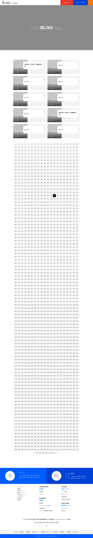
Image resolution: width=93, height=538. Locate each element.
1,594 (61, 398)
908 (41, 288)
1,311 (51, 353)
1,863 (25, 443)
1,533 (58, 388)
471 (51, 218)
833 (57, 275)
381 (19, 205)
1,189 (45, 333)
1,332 (54, 356)
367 (38, 202)
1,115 (64, 321)
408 (41, 208)
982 (22, 301)
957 (70, 295)
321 (19, 195)
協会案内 (19, 488)
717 (70, 256)
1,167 (38, 330)
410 (48, 208)
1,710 (48, 417)
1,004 (28, 304)
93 (57, 157)
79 (77, 153)
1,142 (22, 327)
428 (41, 211)
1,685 (32, 414)
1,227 (38, 340)
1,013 (58, 304)
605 (32, 240)
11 (51, 144)
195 (64, 173)
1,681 (19, 414)
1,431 (51, 372)
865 (32, 282)
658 (74, 247)
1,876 (67, 443)
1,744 (28, 423)
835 (64, 275)
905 (32, 288)
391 (51, 205)
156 (67, 166)
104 (28, 160)
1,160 (16, 330)
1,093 (58, 317)
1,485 (32, 382)
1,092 (54, 317)
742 (22, 263)
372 (54, 202)
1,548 (41, 391)
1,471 (51, 378)
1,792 (54, 430)
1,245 (32, 343)
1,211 (51, 337)
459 (77, 214)
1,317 (70, 353)
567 (38, 234)
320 (15, 195)
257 (70, 182)
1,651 (51, 407)
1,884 (28, 446)
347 (38, 198)
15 (64, 144)
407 (38, 208)
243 (25, 182)
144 (28, 166)
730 (48, 259)
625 (32, 243)
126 (35, 163)
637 (70, 243)
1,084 (28, 317)
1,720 (16, 420)
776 (67, 266)
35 (64, 147)
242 (22, 182)
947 (38, 295)
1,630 (48, 404)
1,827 (38, 436)
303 (25, 192)
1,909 (45, 449)
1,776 (67, 427)
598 (74, 237)
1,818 (74, 433)
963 (25, 298)
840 (15, 279)
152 (54, 166)
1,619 (77, 401)
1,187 (38, 333)
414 (61, 208)
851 (51, 279)
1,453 (58, 375)
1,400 (16, 369)
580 (15, 237)
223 (25, 179)
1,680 (16, 414)
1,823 (25, 436)
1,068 (41, 314)
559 (77, 230)
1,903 (25, 449)
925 (32, 292)
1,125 (32, 324)
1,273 (58, 346)
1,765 (32, 427)
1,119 (77, 321)
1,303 (25, 353)
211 (51, 176)
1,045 (32, 311)
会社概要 (41, 491)
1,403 (25, 369)
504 (28, 224)
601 (19, 240)
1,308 (41, 353)
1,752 (54, 423)
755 (64, 263)
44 (28, 150)
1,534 (61, 388)
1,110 (48, 321)
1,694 (61, 414)
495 (64, 221)
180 (15, 173)
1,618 (74, 401)
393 (57, 205)
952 (54, 295)
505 (32, 224)
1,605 (32, 401)
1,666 (35, 411)
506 (35, 224)
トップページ (20, 486)
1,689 (45, 414)
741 (19, 263)
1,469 (45, 378)
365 (32, 202)
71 (51, 153)
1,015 (64, 304)
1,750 (48, 423)
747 (38, 263)
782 (22, 269)
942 (22, 295)
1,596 (67, 398)
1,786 (35, 430)
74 (60, 153)
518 (74, 224)
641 (19, 247)
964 (28, 298)
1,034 (61, 308)
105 (32, 160)
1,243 (25, 343)
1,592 (54, 398)
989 (44, 301)
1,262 (22, 346)
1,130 (48, 324)
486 (35, 221)
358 (74, 198)
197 (70, 173)
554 (61, 230)
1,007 (38, 304)
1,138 (74, 324)
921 (19, 292)
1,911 (51, 449)
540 (15, 230)
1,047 (38, 311)
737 (70, 259)
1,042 (22, 311)
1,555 (64, 391)
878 (74, 282)
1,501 (19, 385)
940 (15, 295)
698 (74, 253)
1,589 (45, 398)
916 (67, 288)
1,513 (58, 385)
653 (57, 247)
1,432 (54, 372)
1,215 (64, 337)
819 (77, 272)
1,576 (67, 394)
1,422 (22, 372)
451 (51, 214)
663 (25, 250)
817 (70, 272)
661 (19, 250)
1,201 (19, 337)
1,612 (54, 401)
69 (44, 153)
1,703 (25, 417)
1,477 (70, 378)
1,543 (25, 391)
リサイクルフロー (65, 508)
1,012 (54, 304)
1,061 (19, 314)
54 (60, 150)
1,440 (16, 375)
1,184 (28, 333)
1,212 (54, 337)
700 (15, 256)
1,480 (16, 382)
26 (35, 147)
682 (22, 253)
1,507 (38, 385)
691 (51, 253)
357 (70, 198)
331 (51, 195)
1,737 (70, 420)
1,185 (32, 333)
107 (38, 160)
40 (15, 150)
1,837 (70, 436)
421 (19, 211)
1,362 (22, 362)
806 (35, 272)
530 (48, 227)
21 (18, 147)
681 (19, 253)
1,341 (19, 359)
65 (31, 153)
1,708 (41, 417)
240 (15, 182)
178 (74, 169)
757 (70, 263)
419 (77, 208)
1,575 (64, 394)
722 (22, 259)
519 (77, 224)
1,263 (25, 346)
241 (19, 182)
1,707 (38, 417)
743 (25, 263)
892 (54, 285)
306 (35, 192)
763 (25, 266)
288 (41, 189)
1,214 (61, 337)
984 (28, 301)
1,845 (32, 439)
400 (15, 208)
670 (48, 250)
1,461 (19, 378)
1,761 (19, 427)
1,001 (19, 304)
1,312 (54, 353)
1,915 (64, 449)
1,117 (70, 321)
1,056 (67, 311)
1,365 (32, 362)
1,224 (28, 340)
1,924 (49, 452)
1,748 (41, 423)
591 (51, 237)
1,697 (70, 414)
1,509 (45, 385)
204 (28, 176)
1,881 (19, 446)
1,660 (16, 411)
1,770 (48, 427)
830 (48, 275)
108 (41, 160)
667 (38, 250)
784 (28, 269)
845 (32, 279)
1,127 (38, 324)
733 (57, 259)
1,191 (51, 333)
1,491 (51, 382)
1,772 (54, 427)
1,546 (35, 391)
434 (61, 211)
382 (22, 205)
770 (48, 266)
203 (25, 176)
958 (74, 295)
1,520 (16, 388)
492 (54, 221)
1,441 (19, 375)
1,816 (67, 433)
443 (25, 214)
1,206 (35, 337)
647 (38, 247)
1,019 (77, 304)
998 (74, 301)
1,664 (28, 411)
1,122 (22, 324)
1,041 (19, 311)
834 (61, 275)
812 (54, 272)
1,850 (48, 439)
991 (51, 301)
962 (22, 298)
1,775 (64, 427)
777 (70, 266)
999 (77, 301)
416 (67, 208)
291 (51, 189)
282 (22, 189)
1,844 (28, 439)
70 (48, 153)
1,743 (25, 423)
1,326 (35, 356)
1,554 (61, 391)
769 (44, 266)
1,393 (58, 366)
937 (70, 292)
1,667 (38, 411)
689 (44, 253)
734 (61, 259)
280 (15, 189)
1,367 (38, 362)
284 (28, 189)
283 (25, 189)
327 (38, 195)
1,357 (70, 359)
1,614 (61, 401)
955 (64, 295)
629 (44, 243)
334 (61, 195)
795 (64, 269)
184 (28, 173)
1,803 (25, 433)
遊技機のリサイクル (21, 494)
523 (25, 227)
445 (32, 214)
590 (48, 237)
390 (48, 205)
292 (54, 189)
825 (32, 275)
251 (51, 182)
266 (35, 185)
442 (22, 214)
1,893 (58, 446)
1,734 (61, 420)
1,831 (51, 436)
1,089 (45, 317)
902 (22, 288)
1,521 (19, 388)
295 (64, 189)
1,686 (35, 414)
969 (44, 298)
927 (38, 292)
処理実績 (63, 510)
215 (64, 176)
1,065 (32, 314)
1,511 (51, 385)
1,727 (38, 420)
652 (54, 247)
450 (48, 214)
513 (57, 224)
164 (28, 169)
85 (31, 157)
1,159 (77, 327)
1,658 (74, 407)
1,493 (58, 382)
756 (67, 263)
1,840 (16, 439)
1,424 (28, 372)
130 (48, 163)
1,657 (70, 407)
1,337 (70, 356)
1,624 (28, 404)
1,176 (67, 330)
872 (54, 282)
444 (28, 214)
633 (57, 243)
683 (25, 253)
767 (38, 266)
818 (74, 272)
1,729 (45, 420)
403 (25, 208)
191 (51, 173)
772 (54, 266)
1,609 (45, 401)
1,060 (16, 314)
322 (22, 195)
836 (67, 275)
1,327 (38, 356)
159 (77, 166)
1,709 (45, 417)
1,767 (38, 427)
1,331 (51, 356)
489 (44, 221)
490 (48, 221)
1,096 (67, 317)
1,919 (77, 449)
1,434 (61, 372)
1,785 (32, 430)
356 (67, 198)
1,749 (45, 423)
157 (70, 166)
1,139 (77, 324)
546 (35, 230)
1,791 (51, 430)
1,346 (35, 359)
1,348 (41, 359)
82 (22, 157)
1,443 (25, 375)
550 (48, 230)
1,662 (22, 411)
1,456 (67, 375)
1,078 (74, 314)
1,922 (43, 452)
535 (64, 227)
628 (41, 243)
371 (51, 202)
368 (41, 202)
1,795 (64, 430)
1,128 (41, 324)
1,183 (25, 333)
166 (35, 169)
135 (64, 163)
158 (74, 166)
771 (51, 266)
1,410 (48, 369)
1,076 (67, 314)
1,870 (48, 443)
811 (51, 272)
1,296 (67, 349)
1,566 (35, 394)
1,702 (22, 417)
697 (70, 253)
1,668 (41, 411)
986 (35, 301)
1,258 (74, 343)
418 (74, 208)
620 (15, 243)
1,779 (77, 427)
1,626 (35, 404)
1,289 (45, 349)
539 (77, 227)
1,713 (58, 417)
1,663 (25, 411)
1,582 (22, 398)
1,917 (70, 449)
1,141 (19, 327)
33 (57, 147)
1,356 (67, 359)
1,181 (19, 333)
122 (22, 163)
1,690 (48, 414)
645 (32, 247)
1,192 (54, 333)
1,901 (19, 449)
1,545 (32, 391)
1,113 (58, 321)
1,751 (51, 423)
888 (41, 285)
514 (61, 224)
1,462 (22, 378)
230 (48, 179)
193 (57, 173)
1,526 (35, 388)
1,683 (25, 414)
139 (77, 163)
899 (77, 285)
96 (67, 157)
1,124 (28, 324)
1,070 (48, 314)
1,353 (58, 359)
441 (19, 214)
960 (15, 298)
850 (48, 279)
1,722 (22, 420)
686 (35, 253)
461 (19, 218)
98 (73, 157)
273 (57, 185)
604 (28, 240)
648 (41, 247)
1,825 (32, 436)
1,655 (64, 407)
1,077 (70, 314)
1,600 (16, 401)
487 (38, 221)
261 (19, 185)
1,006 (35, 304)
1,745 (32, 423)
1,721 (19, 420)
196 (67, 173)
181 (19, 173)
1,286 (35, 349)
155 (64, 166)
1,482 (22, 382)
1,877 (70, 443)
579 (77, 234)
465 (32, 218)
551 (51, 230)
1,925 (53, 452)
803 (25, 272)
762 (22, 266)
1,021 (19, 308)
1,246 (35, 343)
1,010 (48, 304)
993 (57, 301)
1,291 (51, 349)
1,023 (25, 308)
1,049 (45, 311)
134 (61, 163)
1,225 (32, 340)
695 (64, 253)
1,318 (74, 353)
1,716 (67, 417)
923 (25, 292)
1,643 (25, 407)
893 (57, 285)
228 (41, 179)
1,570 (48, 394)
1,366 (35, 362)
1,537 (70, 388)
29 (44, 147)
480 (15, 221)
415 (64, 208)
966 (35, 298)
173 (57, 169)
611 (51, 240)
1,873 (58, 443)
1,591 (51, 398)
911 (51, 288)
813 (57, 272)
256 (67, 182)
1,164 (28, 330)
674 (61, 250)
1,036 (67, 308)
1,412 (54, 369)
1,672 (54, 411)
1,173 (58, 330)
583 (25, 237)
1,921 (40, 452)
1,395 (64, 366)
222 (22, 179)
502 (22, 224)
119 (77, 160)
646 (35, 247)
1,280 (16, 349)
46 (35, 150)
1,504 (28, 385)
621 (19, 243)
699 (77, 253)
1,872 (54, 443)
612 (54, 240)
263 (25, 185)
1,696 (67, 414)
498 (74, 221)
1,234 (61, 340)
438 (74, 211)
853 (57, 279)
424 (28, 211)
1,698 (74, 414)
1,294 (61, 349)
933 (57, 292)
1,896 (67, 446)
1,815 (64, 433)
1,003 (25, 304)
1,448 (41, 375)
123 (25, 163)
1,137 (70, 324)
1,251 (51, 343)
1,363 (25, 362)
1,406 (35, 369)
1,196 (67, 333)
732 (54, 259)
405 (32, 208)
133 (57, 163)
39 (77, 147)
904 (28, 288)
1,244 (28, 343)
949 (44, 295)
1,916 (67, 449)
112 (54, 160)
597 (70, 237)
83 (25, 157)
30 (48, 147)
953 (57, 295)
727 (38, 259)
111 (51, 160)
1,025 (32, 308)
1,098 (74, 317)
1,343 (25, 359)
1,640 (16, 407)
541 (19, 230)
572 (54, 234)
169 (44, 169)
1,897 (70, 446)
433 (57, 211)
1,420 (16, 372)
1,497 (70, 382)
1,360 (16, 362)
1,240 (16, 343)
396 (67, 205)
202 (22, 176)
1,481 (19, 382)
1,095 (64, 317)
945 (32, 295)
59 (77, 150)
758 (74, 263)
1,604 (28, 401)
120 (15, 163)
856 (67, 279)
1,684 (28, 414)
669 (44, 250)
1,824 (28, 436)
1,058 (74, 311)
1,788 (41, 430)
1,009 (45, 304)
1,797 (70, 430)
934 (61, 292)
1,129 (45, 324)
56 (67, 150)
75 (64, 153)
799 (77, 269)
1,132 (54, 324)
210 (48, 176)
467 (38, 218)
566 (35, 234)
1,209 (45, 337)
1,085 (32, 317)
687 (38, 253)
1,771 (51, 427)
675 (64, 250)
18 (73, 144)
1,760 (16, 427)
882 (22, 285)
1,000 (16, 304)
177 (70, 169)
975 (64, 298)
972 (54, 298)
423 (25, 211)
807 (38, 272)
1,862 (22, 443)
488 (41, 221)
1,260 (16, 346)
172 (54, 169)
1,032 (54, 308)
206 (35, 176)
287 (38, 189)
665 (32, 250)
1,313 (58, 353)
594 (61, 237)
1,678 (74, 411)
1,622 (22, 404)
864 (28, 282)
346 (35, 198)
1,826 (35, 436)
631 (51, 243)
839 (77, 275)
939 (77, 292)
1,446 (35, 375)
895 (64, 285)
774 (61, 266)
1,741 (19, 423)
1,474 (61, 378)
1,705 (32, 417)
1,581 (19, 398)
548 (41, 230)
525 (32, 227)
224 (28, 179)
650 (48, 247)
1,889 (45, 446)
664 (28, 250)
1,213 (58, 337)
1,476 (67, 378)
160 (15, 169)
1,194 (61, 333)
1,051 (51, 311)
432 (54, 211)
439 (77, 211)
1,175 (64, 330)
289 (44, 189)
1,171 (51, 330)
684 (28, 253)
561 (19, 234)
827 (38, 275)
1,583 (25, 398)
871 (51, 282)
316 (67, 192)
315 (64, 192)
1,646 (35, 407)
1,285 (32, 349)
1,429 (45, 372)
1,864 (28, 443)
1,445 (32, 375)
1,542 (22, 391)
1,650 (48, 407)
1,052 (54, 311)
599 (77, 237)
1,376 (67, 362)
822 (22, 275)
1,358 (74, 359)
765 (32, 266)
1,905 (32, 449)
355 (64, 198)
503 (25, 224)
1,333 (58, 356)
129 (44, 163)
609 (44, 240)
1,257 (70, 343)
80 (15, 157)
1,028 (41, 308)
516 (67, 224)
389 (44, 205)
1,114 (61, 321)
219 (77, 176)
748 (41, 263)
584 (28, 237)
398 (74, 205)
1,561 (19, 394)
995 (64, 301)
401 (19, 208)
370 (48, 202)
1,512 (54, 385)
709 (44, 256)
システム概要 (64, 491)
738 (74, 259)
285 (32, 189)
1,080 (16, 317)
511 (51, 224)
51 (51, 150)
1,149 (45, 327)
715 (64, 256)
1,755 (64, 423)
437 (70, 211)
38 (73, 147)
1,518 (74, 385)
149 (44, 166)
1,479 (77, 378)
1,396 (67, 366)
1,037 (70, 308)
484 (28, 221)
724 (28, 259)
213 (57, 176)
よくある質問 (20, 495)
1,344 (28, 359)
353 (57, 198)
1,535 (64, 388)
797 (70, 269)
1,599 (77, 398)
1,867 (38, 443)
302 (22, 192)
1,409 (45, 369)
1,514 (61, 385)
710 (48, 256)
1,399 (77, 366)
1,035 (64, 308)
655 (64, 247)
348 (41, 198)
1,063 (25, 314)
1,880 (16, 446)
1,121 (19, 324)
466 (35, 218)
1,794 (61, 430)
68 (41, 153)
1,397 (70, 366)
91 (51, 157)
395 (64, 205)
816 (67, 272)
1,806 (35, 433)
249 (44, 182)
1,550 (48, 391)
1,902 (22, 449)
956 (67, 295)
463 (25, 218)
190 (48, 173)
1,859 (77, 439)
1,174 (61, 330)
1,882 (22, 446)
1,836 (67, 436)
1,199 (77, 333)
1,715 (64, 417)
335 (64, 195)
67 (38, 153)
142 (22, 166)
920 (15, 292)
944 (28, 295)
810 (48, 272)
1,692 (54, 414)
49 (44, 150)
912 (54, 288)
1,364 (28, 362)
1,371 (51, 362)
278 (74, 185)
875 (64, 282)
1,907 (38, 449)
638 (74, 243)
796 (67, 269)
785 (32, 269)
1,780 (16, 430)
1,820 (16, 436)
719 (77, 256)
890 (48, 285)
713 (57, 256)
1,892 (54, 446)
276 (67, 185)
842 (22, 279)
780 (15, 269)
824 (28, 275)
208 (41, 176)
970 (48, 298)
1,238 (74, 340)
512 (54, 224)
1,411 (51, 369)
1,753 (58, 423)
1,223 (25, 340)
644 (28, 247)
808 (41, 272)
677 (70, 250)
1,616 (67, 401)
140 (15, 166)
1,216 (67, 337)
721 (19, 259)
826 (35, 275)
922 (22, 292)
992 (54, 301)
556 (67, 230)
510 (48, 224)
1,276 (67, 346)
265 (32, 185)
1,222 (22, 340)
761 (19, 266)
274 (61, 185)
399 (77, 205)
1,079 (77, 314)
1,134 (61, 324)
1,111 (51, 321)
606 (35, 240)
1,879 (77, 443)
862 (22, 282)
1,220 (16, 340)
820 (15, 275)
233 (57, 179)
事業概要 (19, 490)
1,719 (77, 417)
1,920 (37, 452)
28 (41, 147)
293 (57, 189)
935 (64, 292)
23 (25, 147)
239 (77, 179)
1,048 (41, 311)
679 (77, 250)
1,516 (67, 385)
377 (70, 202)
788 (41, 269)
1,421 (19, 372)
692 (54, 253)
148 (41, 166)
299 (77, 189)
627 (38, 243)
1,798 (74, 430)
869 (44, 282)
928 (41, 292)
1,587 (38, 398)
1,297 (70, 349)
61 (18, 153)
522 (22, 227)
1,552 (54, 391)
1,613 (58, 401)
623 (25, 243)
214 (61, 176)
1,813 (58, 433)
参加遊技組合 (64, 496)
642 (22, 247)
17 (70, 144)
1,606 (35, 401)
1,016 (67, 304)
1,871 (51, 443)
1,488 (41, 382)
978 (74, 298)
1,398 (74, 366)
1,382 (22, 366)
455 (64, 214)
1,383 (25, 366)
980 (15, 301)
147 (38, 166)
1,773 (58, 427)
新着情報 (19, 499)
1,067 (38, 314)
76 (67, 153)
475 (64, 218)
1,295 (64, 349)
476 (67, 218)
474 (61, 218)
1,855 (64, 439)
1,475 (64, 378)
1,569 (45, 394)
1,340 (16, 359)
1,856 (67, 439)
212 (54, 176)
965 (32, 298)
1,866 (35, 443)
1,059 (77, 311)
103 (25, 160)
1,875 (64, 443)
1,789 (45, 430)
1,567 (38, 394)
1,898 (74, 446)
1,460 (16, 378)
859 (77, 279)
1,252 (54, 343)
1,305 (32, 353)
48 (41, 150)
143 (25, 166)
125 (32, 163)
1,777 (70, 427)
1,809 (45, 433)
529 (44, 227)
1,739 (77, 420)
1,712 (54, 417)
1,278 (74, 346)
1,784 (28, 430)
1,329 (45, 356)
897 (70, 285)
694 (61, 253)
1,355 (64, 359)
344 (28, 198)
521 (19, 227)
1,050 (48, 311)
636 (67, 243)
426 (35, 211)
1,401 (19, 369)
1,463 (25, 378)
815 (64, 272)
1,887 (38, 446)
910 (48, 288)
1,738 (74, 420)
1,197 (70, 333)
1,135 (64, 324)
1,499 (77, 382)
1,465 (32, 378)
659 (77, 247)
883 (25, 285)
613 (57, 240)
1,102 (22, 321)
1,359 (77, 359)
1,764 (28, 427)
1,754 (61, 423)
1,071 (51, 314)
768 (41, 266)
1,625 (32, 404)
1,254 (61, 343)
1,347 (38, 359)
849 (44, 279)
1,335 (64, 356)
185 (32, 173)
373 (57, 202)
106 (35, 160)
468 (41, 218)
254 (61, 182)
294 (61, 189)
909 (44, 288)
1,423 (25, 372)
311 (51, 192)
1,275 (64, 346)
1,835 (64, 436)
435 (64, 211)
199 (77, 173)
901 (19, 288)
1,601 (19, 401)
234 (61, 179)
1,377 (70, 362)
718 (74, 256)
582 (22, 237)
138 (74, 163)
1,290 (48, 349)
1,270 (48, 346)
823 (25, 275)
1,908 (41, 449)
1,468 (41, 378)
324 (28, 195)
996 (67, 301)
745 (32, 263)
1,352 (54, 359)
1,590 (48, 398)
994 (61, 301)
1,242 (22, 343)
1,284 (28, 349)
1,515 (64, 385)
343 (25, 198)
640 (15, 247)
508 (41, 224)
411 (51, 208)
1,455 (64, 375)
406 (35, 208)
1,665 (32, 411)
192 (54, 173)
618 (74, 240)
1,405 (32, 369)
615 (64, 240)
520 (15, 227)
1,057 (70, 311)
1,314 (61, 353)
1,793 (58, 430)
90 (48, 157)
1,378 (74, 362)
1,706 (35, 417)
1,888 (41, 446)
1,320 (16, 356)
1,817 (70, 433)
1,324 (28, 356)
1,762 (22, 427)
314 (61, 192)
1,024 (28, 308)
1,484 (28, 382)
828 (41, 275)
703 (25, 256)
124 (28, 163)
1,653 (58, 407)
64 (28, 153)
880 (15, 285)
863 (25, 282)
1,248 (41, 343)
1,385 (32, 366)
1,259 (77, 343)
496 (67, 221)
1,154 (61, 327)
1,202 (22, 337)
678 (74, 250)
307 (38, 192)
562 (22, 234)
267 (38, 185)
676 (67, 250)
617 (70, 240)
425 (32, 211)
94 (60, 157)
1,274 (61, 346)
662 (22, 250)
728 (41, 259)
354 (61, 198)
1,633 (58, 404)
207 (38, 176)
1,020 (16, 308)
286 (35, 189)
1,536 (67, 388)
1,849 (45, 439)
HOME (15, 531)
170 (48, 169)
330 (48, 195)
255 (64, 182)
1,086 (35, 317)
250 (48, 182)
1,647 (38, 407)
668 (41, 250)
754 (61, 263)
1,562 (22, 394)
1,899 (77, 446)
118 (74, 160)
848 (41, 279)
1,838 (74, 436)
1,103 (25, 321)
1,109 (45, 321)
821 (19, 275)
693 (57, 253)
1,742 (22, 423)
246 (35, 182)
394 (61, 205)
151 (51, 166)
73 (57, 153)
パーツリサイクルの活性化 (44, 505)
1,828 (41, 436)
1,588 (41, 398)
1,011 (51, 304)
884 (28, 285)
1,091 (51, 317)
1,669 (45, 411)
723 (25, 259)
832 (54, 275)
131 (51, 163)
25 (31, 147)
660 (15, 250)
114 (61, 160)
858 (74, 279)
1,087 (38, 317)
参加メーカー (64, 494)
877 (70, 282)
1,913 (58, 449)
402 (22, 208)
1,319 (77, 353)
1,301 (19, 353)
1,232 (54, 340)
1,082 (22, 317)
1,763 (25, 427)
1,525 (32, 388)
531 (51, 227)
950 (48, 295)
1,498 (74, 382)
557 (70, 230)
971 (51, 298)
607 (38, 240)
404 (28, 208)
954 (61, 295)
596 (67, 237)
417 (70, 208)
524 (28, 227)
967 (38, 298)
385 (32, 205)
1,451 (51, 375)
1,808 (41, 433)
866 (35, 282)
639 (77, 243)
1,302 (22, 353)
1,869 (45, 443)
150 (48, 166)
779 (77, 266)
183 (25, 173)
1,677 (70, 411)
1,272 (54, 346)
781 (19, 269)
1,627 (38, 404)
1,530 (48, 388)
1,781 (19, 430)
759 (77, 263)
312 (54, 192)
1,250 (48, 343)
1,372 (54, 362)
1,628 (41, 404)
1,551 (51, 391)
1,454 (61, 375)
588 (41, 237)
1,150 (48, 327)
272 (54, 185)
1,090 (48, 317)
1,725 (32, 420)
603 (25, 240)
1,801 (19, 433)
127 (38, 163)
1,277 (70, 346)
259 (77, 182)
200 (15, 176)
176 (67, 169)
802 (22, 272)
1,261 (19, 346)
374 (61, 202)
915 (64, 288)
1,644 (28, 407)
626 (35, 243)
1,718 (74, 417)
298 (74, 189)
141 (19, 166)
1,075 (64, 314)
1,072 (54, 314)
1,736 (67, 420)
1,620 (16, 404)
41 (18, 150)
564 (28, 234)
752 (54, 263)
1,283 (25, 349)
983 (25, 301)
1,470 (48, 378)
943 (25, 295)
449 (44, 214)
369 (44, 202)
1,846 (35, 439)
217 (70, 176)
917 (70, 288)
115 (64, 160)
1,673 (58, 411)
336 (67, 195)
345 (32, 198)
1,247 (38, 343)
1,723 (25, 420)
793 (57, 269)
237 (70, 179)
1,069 (45, 314)
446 (35, 214)
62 (22, 153)
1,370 (48, 362)
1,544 (28, 391)
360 (15, 202)
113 (57, 160)
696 (67, 253)
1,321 (19, 356)
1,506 (35, 385)
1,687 (38, 414)
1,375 (64, 362)
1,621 (19, 404)
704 (28, 256)
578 (74, 234)
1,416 (67, 369)
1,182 (22, 333)
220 (15, 179)
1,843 (25, 439)
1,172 (54, 330)
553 (57, 230)
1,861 (19, 443)
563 (25, 234)
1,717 (70, 417)
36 (67, 147)
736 (67, 259)
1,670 (48, 411)
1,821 (19, 436)
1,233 (58, 340)
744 (28, 263)
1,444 (28, 375)
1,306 (35, 353)
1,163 (25, 330)
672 (54, 250)
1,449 (45, 375)
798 (74, 269)
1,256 (67, 343)
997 (70, 301)
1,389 (45, 366)
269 (44, 185)
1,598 (74, 398)
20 (15, 147)
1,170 (48, 330)
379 (77, 202)
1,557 (70, 391)
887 (38, 285)
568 (41, 234)
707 (38, 256)
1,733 (58, 420)
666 (35, 250)
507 (38, 224)
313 (57, 192)
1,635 (64, 404)
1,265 (32, 346)
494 (61, 221)
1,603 (25, 401)
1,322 (22, 356)
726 (35, 259)
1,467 (38, 378)
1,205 (32, 337)
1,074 (61, 314)
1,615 (64, 401)
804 (28, 272)
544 (28, 230)
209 (44, 176)
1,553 (58, 391)
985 (32, 301)
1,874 (61, 443)
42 (22, 150)
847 (38, 279)
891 (51, 285)
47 (38, 150)
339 (77, 195)
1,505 (32, 385)
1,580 (16, 398)
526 (35, 227)
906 (35, 288)
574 (61, 234)
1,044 (28, 311)
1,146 (35, 327)
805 (32, 272)
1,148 (41, 327)
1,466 (35, 378)
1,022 (22, 308)
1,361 (19, 362)
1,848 (41, 439)
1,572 (54, 394)
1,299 (77, 349)
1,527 (38, 388)
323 (25, 195)
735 (64, 259)
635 (64, 243)
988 (41, 301)
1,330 (48, 356)
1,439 (77, 372)
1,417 (70, 369)
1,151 (51, 327)
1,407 (38, 369)
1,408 (41, 369)
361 (19, 202)
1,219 (77, 337)
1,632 (54, 404)
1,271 (51, 346)
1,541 (19, 391)
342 (22, 198)
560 (15, 234)
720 (15, 259)
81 (18, 157)
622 (22, 243)
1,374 (61, 362)
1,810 (48, 433)
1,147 (38, 327)
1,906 (35, 449)
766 (35, 266)
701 (19, 256)
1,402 (22, 369)
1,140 (16, 327)
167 (38, 169)
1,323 (25, 356)
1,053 (58, 311)
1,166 (35, 330)
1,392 (54, 366)
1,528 (41, 388)
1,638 (74, 404)
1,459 (77, 375)
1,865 (32, 443)
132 (54, 163)
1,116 (67, 321)
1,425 (32, 372)
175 (64, 169)
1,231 (51, 340)
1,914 (61, 449)
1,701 (19, 417)
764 (28, 266)
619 (77, 240)
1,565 (32, 394)
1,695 (64, 414)
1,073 (58, 314)
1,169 (45, 330)
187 (38, 173)
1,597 (70, 398)
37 (70, 147)
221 (19, 179)
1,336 (67, 356)
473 (57, 218)
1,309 (45, 353)
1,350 (48, 359)
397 (70, 205)
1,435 (64, 372)
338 (74, 195)
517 (70, 224)
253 (57, 182)
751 (51, 263)
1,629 (45, 404)
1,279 (77, 346)
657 (70, 247)
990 (48, 301)
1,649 (45, 407)
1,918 (74, 449)
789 (44, 269)
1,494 (61, 382)
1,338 (74, 356)
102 (22, 160)
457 (70, 214)
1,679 (77, 411)
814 (61, 272)
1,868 (41, 443)
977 (70, 298)
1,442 (22, 375)
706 (35, 256)
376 (67, 202)
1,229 (45, 340)
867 (38, 282)
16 (67, 144)
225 (32, 179)
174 (61, 169)
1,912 (54, 449)
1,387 (38, 366)
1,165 (32, 330)
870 (48, 282)
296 (67, 189)
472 (54, 218)
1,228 (41, 340)
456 (67, 214)
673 (57, 250)
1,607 (38, 401)
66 (35, 153)
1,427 (38, 372)
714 (61, 256)
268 (41, 185)
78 (73, 153)
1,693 (58, 414)
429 (44, 211)
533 (57, 227)
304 (28, 192)
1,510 (48, 385)
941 (19, 295)
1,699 (77, 414)
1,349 (45, 359)
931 (51, 292)
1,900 (16, 449)
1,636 (67, 404)
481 (19, 221)
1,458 (74, 375)
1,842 (22, 439)
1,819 (77, 433)
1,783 (25, 430)
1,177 (70, 330)
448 (41, 214)
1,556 (67, 391)
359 (77, 198)
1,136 (67, 324)
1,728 (41, 420)
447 (38, 214)
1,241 (19, 343)
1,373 (58, 362)
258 (74, 182)
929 (44, 292)
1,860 (16, 443)
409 (44, 208)
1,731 (51, 420)
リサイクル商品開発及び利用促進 (46, 510)
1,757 (70, 423)
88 (41, 157)
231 (51, 179)
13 (57, 144)
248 (41, 182)
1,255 (64, 343)
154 (61, 166)
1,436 (67, 372)
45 (31, 150)
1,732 (54, 420)
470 (48, 218)
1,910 (48, 449)
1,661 (19, 411)
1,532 (54, 388)
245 (32, 182)
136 (67, 163)
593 (57, 237)
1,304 (28, 353)
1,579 (77, 394)
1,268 (41, 346)
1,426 (35, 372)
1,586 (35, 398)
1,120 (16, 324)
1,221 (19, 340)
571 (51, 234)
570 (48, 234)
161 (19, 169)
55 (64, 150)
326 (35, 195)
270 (48, 185)
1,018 (74, 304)
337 (70, 195)
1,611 (51, 401)
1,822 (22, 436)
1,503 (25, 385)
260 (15, 185)
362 (22, 202)
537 (70, 227)
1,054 (61, 311)
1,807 (38, 433)
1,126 (35, 324)
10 (48, 144)
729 (44, 259)
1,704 (28, 417)
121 (19, 163)
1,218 (74, 337)
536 (67, 227)
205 (32, 176)
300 (15, 192)
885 (32, 285)
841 (19, 279)
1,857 (70, 439)
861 (19, 282)
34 (60, 147)
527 (38, 227)
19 (77, 144)
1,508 (41, 385)
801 (19, 272)
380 (15, 205)
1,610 (48, 401)
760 (15, 266)
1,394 (61, 366)
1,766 (35, 427)
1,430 (48, 372)
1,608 (41, 401)
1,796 (67, 430)
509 (44, 224)
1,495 (64, 382)
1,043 (25, 311)
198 (74, 173)
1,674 (61, 411)
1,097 (70, 317)
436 (67, 211)
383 (25, 205)
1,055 (64, 311)
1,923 (46, 452)
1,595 (64, 398)
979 (77, 298)
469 (44, 218)
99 (77, 157)
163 (25, 169)
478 (74, 218)
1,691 (51, 414)
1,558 (74, 391)
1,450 (48, 375)
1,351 (51, 359)
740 (15, 263)
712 (54, 256)
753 (57, 263)
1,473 (58, 378)
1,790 (48, 430)
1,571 (51, 394)
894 (61, 285)
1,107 (38, 321)
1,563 (25, 394)
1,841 (19, 439)
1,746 (35, 423)
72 (54, 153)
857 (70, 279)
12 (54, 144)
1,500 (16, 385)
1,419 (77, 369)
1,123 (25, 324)
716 (67, 256)
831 (51, 275)
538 (74, 227)
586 (35, 237)
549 (44, 230)
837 (70, 275)
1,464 (28, 378)
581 (19, 237)
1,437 (70, 372)
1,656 (67, 407)
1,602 (22, 401)
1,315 (64, 353)
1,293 (58, 349)
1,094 (61, 317)
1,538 (74, 388)
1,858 (74, 439)
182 (22, 173)
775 (64, 266)
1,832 (54, 436)
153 (57, 166)
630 (48, 243)
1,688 (41, 414)
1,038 (74, 308)
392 (54, 205)
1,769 (45, 427)
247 (38, 182)
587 (38, 237)
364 (28, 202)
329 (44, 195)
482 (22, 221)
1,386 (35, 366)
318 (74, 192)
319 (77, 192)
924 (28, 292)
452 (54, 214)
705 (32, 256)
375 (64, 202)
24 (28, 147)
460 (15, 218)
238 (74, 179)
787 (38, 269)
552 (54, 230)
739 (77, 259)
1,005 (32, 304)
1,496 (67, 382)
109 (44, 160)
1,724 (28, 420)
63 (25, 153)
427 (38, 211)
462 (22, 218)
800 (15, 272)
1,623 (25, 404)
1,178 (74, 330)
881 (19, 285)
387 (38, 205)
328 (41, 195)
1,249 (45, 343)
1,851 (51, 439)
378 (74, 202)
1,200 (16, 337)
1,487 (38, 382)
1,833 (58, 436)
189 (44, 173)
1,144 (28, 327)
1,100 (16, 321)
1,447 (38, 375)
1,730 (48, 420)
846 (35, 279)
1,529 (45, 388)
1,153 (58, 327)
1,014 (61, 304)
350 (48, 198)
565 (32, 234)
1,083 (25, 317)
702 (22, 256)
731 (51, 259)
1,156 (67, 327)
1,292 (54, 349)
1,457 (70, 375)
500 (15, 224)
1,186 (35, 333)
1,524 (28, 388)
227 (38, 179)
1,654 (61, 407)
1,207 (38, 337)
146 (35, 166)
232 (54, 179)
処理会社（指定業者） (66, 499)
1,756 (67, 423)
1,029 (45, 308)
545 (32, 230)
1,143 (25, 327)
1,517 (70, 385)
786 (35, 269)
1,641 (19, 407)
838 (74, 275)
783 (25, 269)
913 (57, 288)
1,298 (74, 349)
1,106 (35, 321)
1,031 (51, 308)
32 (54, 147)
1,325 (32, 356)
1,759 (77, 423)
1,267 (38, 346)
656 (67, 247)
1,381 (19, 366)
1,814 (61, 433)
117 (70, 160)
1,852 (54, 439)
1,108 (41, 321)
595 (64, 237)
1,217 (70, 337)
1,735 (64, 420)
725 (32, 259)
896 (67, 285)
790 (48, 269)
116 (67, 160)
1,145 (32, 327)
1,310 (48, 353)
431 (51, 211)
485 (32, 221)
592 (54, 237)
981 (19, 301)
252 (54, 182)
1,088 (41, 317)
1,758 (74, 423)
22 (22, 147)
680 (15, 253)
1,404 (28, 369)
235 (64, 179)
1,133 (58, 324)
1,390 (48, 366)
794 (61, 269)
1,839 (77, 436)
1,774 (61, 427)
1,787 (38, 430)
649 (44, 247)
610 (48, 240)
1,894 (61, 446)
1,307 (38, 353)
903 (25, 288)
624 (28, 243)
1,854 (61, 439)
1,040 (16, 311)
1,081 (19, 317)
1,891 (51, 446)
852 (54, 279)
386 (35, 205)
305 (32, 192)
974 (61, 298)
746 (35, 263)
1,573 (58, 394)
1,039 (77, 308)
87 (38, 157)
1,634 (61, 404)
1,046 (35, 311)
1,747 (38, 423)
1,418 (74, 369)
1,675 (64, 411)
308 (41, 192)
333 (57, 195)
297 (70, 189)
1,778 (74, 427)
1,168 (41, 330)
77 (70, 153)
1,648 (41, 407)
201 (19, 176)
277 (70, 185)
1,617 (70, 401)
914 (61, 288)
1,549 (45, 391)
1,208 (41, 337)
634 (61, 243)
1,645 (32, 407)
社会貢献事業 (42, 508)
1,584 (28, 398)
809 (44, 272)
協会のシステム (20, 492)
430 (48, 211)
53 (57, 150)
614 (61, 240)
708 (41, 256)
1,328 (41, 356)
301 (19, 192)
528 (41, 227)
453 (57, 214)
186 (35, 173)
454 (61, 214)
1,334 (61, 356)
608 (41, 240)
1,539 (77, 388)
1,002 (22, 304)
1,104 (28, 321)
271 (51, 185)
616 (67, 240)
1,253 (58, 343)
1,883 (25, 446)
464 (28, 218)
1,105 (32, 321)
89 (44, 157)
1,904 (28, 449)
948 (41, 295)
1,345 (32, 359)
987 (38, 301)
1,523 (25, 388)
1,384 (28, 366)
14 (60, 144)
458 (74, 214)
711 (51, 256)
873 (57, 282)
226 (35, 179)
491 (51, 221)
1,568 (41, 394)
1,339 (77, 356)
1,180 (16, 333)
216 (67, 176)
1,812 (54, 433)
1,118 (74, 321)
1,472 (54, 378)
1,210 (48, 337)
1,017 (70, 304)
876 (67, 282)
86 (35, 157)
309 (44, 192)
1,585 (32, 398)
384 (28, 205)
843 (25, 279)
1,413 (58, 369)
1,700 (16, 417)
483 (25, 221)
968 (41, 298)
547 (38, 230)
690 (48, 253)
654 (61, 247)
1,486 (35, 382)
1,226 (35, 340)
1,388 (41, 366)
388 (41, 205)
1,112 (54, 321)
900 (15, 288)
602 (22, 240)
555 (64, 230)
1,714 (61, 417)
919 (77, 288)
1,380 (16, 366)
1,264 (28, 346)
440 (15, 214)
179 (77, 169)
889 (44, 285)
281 (19, 189)
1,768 (41, 427)
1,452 (54, 375)
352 (54, 198)
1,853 (58, 439)
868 (41, 282)
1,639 (77, 404)
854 (61, 279)
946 (35, 295)
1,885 (32, 446)
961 (19, 298)
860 (15, 282)
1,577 (70, 394)
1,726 (35, 420)
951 (51, 295)
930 (48, 292)
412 (54, 208)
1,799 (77, 430)
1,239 (77, 340)
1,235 (64, 340)
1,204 (28, 337)
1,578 (74, 394)
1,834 (61, 436)
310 (48, 192)
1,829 (45, 436)
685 (32, 253)
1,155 (64, 327)
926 (35, 292)
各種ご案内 (19, 497)
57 (70, 150)
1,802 (22, 433)
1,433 (58, 372)
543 (25, 230)
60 (15, 153)
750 (48, 263)
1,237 (70, 340)
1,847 (38, 439)
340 (15, 198)
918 (74, 288)
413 (57, 208)
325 (32, 195)
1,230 (48, 340)
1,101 (19, 321)
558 (74, 230)
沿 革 (40, 494)
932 (54, 292)
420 (15, 211)
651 (51, 247)
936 (67, 292)
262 (22, 185)
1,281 (19, 349)
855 (64, 279)
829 (44, 275)
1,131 (51, 324)
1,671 (51, 411)
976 (67, 298)
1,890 (48, 446)
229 (44, 179)
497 (70, 221)
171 (51, 169)
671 (51, 250)
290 (48, 189)
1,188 (41, 333)
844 (28, 279)
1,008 (41, 304)
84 (28, 157)
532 (54, 227)
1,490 (48, 382)
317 (70, 192)
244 (28, 182)
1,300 (16, 353)
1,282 (22, 349)
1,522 (22, 388)
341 (19, 198)
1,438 (74, 372)
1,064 (28, 314)
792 (54, 269)
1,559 (77, 391)
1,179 (77, 330)
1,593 (58, 398)
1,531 (51, 388)
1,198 (74, 333)
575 (64, 234)
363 (25, 202)
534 (61, 227)
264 (28, 185)
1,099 (77, 317)
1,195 (64, 333)
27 (38, 147)
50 (48, 150)
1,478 (74, 378)
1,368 (41, 362)
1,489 (45, 382)
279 (77, 185)
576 (67, 234)
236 (67, 179)
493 (57, 221)
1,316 (67, 353)
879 (77, 282)
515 (64, 224)
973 (57, 298)
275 (64, 185)
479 (77, 218)
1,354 (61, 359)
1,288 (41, 349)
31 (51, 147)
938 (74, 292)
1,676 (67, 411)
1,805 (32, 433)
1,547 (38, 391)
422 (22, 211)
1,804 (28, 433)
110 (48, 160)
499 (77, 221)
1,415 (64, 369)
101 (19, 160)
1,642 (22, 407)
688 (41, 253)
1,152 (54, 327)
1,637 (70, 404)
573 (57, 234)
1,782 (22, 430)
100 (15, 160)
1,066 (35, 314)
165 (32, 169)
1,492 (54, 382)
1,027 (38, 308)
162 (22, 169)
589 (44, 237)
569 (44, 234)
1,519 (77, 385)
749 (44, 263)
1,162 (22, 330)
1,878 (74, 443)
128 (41, 163)
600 (15, 240)
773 (57, 266)
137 (70, 163)
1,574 (61, 394)
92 (54, 157)
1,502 (22, 385)
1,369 (45, 362)
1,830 (48, 436)
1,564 (28, 394)
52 (54, 150)
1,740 (16, 423)
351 (51, 198)
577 (70, 234)
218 (74, 176)
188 (41, 173)
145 (32, 166)
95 (64, 157)
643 (25, 247)
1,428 (41, 372)
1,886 (35, 446)
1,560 (16, 394)
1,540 (16, 391)
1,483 (25, 382)
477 (70, 218)
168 (41, 169)
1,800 (16, 433)
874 (61, 282)
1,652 (54, 407)
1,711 (51, 417)
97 (70, 157)
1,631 (51, 404)
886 (35, 285)
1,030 (48, 308)
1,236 (67, 340)
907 (38, 288)
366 (35, 202)
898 (74, 285)
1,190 (48, 333)
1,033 (58, 308)
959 (77, 295)
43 (25, 150)
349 (44, 198)
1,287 (38, 349)
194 (61, 173)
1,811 (51, 433)
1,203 (25, 337)
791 (51, 269)
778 (74, 266)
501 (19, 224)
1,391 (51, 366)
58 (73, 150)
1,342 (22, 359)
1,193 (58, 333)
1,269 (45, 346)
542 (22, 230)
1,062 (22, 314)
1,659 (77, 407)
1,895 (64, 446)
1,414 (61, 369)
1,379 (77, 362)
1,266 (35, 346)
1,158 (74, 327)
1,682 (22, 414)
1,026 (35, 308)
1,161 (19, 330)
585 (32, 237)
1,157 (70, 327)
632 (54, 243)
